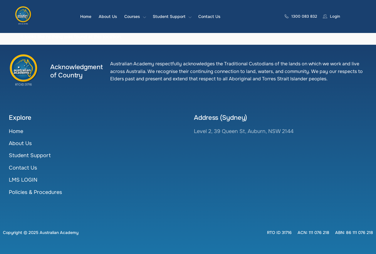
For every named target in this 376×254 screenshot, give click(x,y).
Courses (134, 16)
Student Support (172, 16)
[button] (279, 232)
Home (85, 16)
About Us (108, 16)
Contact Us (209, 16)
